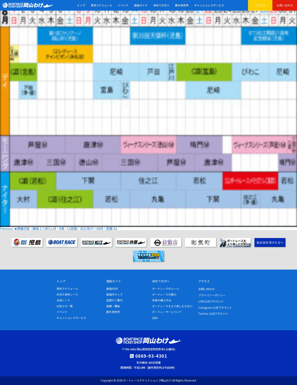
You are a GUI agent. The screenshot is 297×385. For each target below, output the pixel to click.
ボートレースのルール (165, 288)
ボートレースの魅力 (164, 294)
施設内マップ (114, 294)
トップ (81, 5)
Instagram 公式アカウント (215, 307)
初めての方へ (161, 5)
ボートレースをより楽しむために (172, 306)
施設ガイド (141, 5)
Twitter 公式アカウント (213, 313)
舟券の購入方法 (161, 300)
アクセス (260, 5)
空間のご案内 (114, 300)
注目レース (63, 300)
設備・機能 (113, 306)
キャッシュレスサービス (209, 5)
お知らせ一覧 (65, 306)
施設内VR (112, 288)
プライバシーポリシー (211, 295)
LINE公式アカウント (211, 301)
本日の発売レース (67, 294)
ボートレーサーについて (167, 312)
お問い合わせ (285, 5)
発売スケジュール (101, 5)
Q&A (155, 318)
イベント (123, 5)
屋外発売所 (182, 5)
